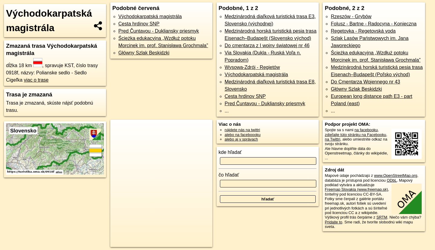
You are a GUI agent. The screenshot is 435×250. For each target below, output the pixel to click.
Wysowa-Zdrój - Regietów (252, 67)
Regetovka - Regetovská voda (363, 31)
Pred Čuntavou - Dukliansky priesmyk (158, 31)
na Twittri (332, 139)
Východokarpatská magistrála (150, 16)
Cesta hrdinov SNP (139, 23)
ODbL (392, 180)
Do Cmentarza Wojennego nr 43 (365, 81)
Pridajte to (333, 222)
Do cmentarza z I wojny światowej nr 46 (267, 45)
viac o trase (36, 80)
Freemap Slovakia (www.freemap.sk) (356, 189)
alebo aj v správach (241, 139)
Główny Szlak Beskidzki (143, 52)
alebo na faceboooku (243, 134)
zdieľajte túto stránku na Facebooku (355, 134)
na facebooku (366, 130)
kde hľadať (230, 152)
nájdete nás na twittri (242, 130)
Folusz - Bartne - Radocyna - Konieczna (374, 23)
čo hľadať (229, 174)
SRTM (381, 217)
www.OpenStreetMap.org (395, 175)
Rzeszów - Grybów (351, 16)
